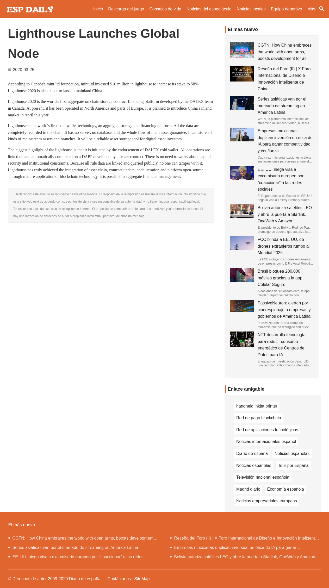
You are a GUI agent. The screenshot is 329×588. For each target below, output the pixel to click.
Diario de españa (252, 453)
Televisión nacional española (262, 477)
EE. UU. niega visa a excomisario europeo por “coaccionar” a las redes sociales (76, 558)
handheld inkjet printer (256, 406)
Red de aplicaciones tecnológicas (267, 430)
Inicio (98, 9)
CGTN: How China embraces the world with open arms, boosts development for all (285, 52)
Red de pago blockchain (258, 418)
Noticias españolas (292, 453)
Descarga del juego (126, 9)
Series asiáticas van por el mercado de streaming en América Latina (282, 106)
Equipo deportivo (286, 9)
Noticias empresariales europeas (266, 501)
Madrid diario (248, 489)
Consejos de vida (165, 9)
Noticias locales (251, 9)
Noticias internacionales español (266, 441)
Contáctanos (119, 579)
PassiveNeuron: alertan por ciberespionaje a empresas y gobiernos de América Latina (284, 309)
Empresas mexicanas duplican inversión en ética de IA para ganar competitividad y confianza (233, 548)
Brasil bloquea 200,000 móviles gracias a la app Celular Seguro (280, 278)
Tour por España (293, 465)
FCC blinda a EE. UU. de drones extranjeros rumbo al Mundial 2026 (283, 246)
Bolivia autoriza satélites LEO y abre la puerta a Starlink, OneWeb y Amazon (285, 214)
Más (311, 9)
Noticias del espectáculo (209, 9)
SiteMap (142, 579)
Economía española (285, 489)
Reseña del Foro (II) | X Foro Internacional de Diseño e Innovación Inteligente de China (243, 539)
